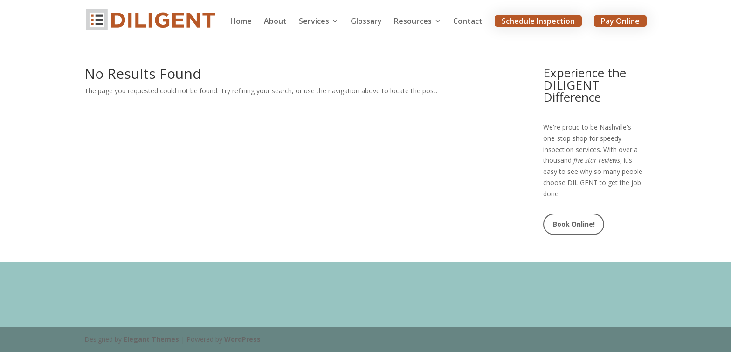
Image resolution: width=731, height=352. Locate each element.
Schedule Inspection (538, 21)
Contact (468, 22)
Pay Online (620, 21)
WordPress (242, 339)
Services (314, 22)
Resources (413, 22)
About (275, 22)
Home (241, 22)
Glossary (366, 22)
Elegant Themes (151, 339)
